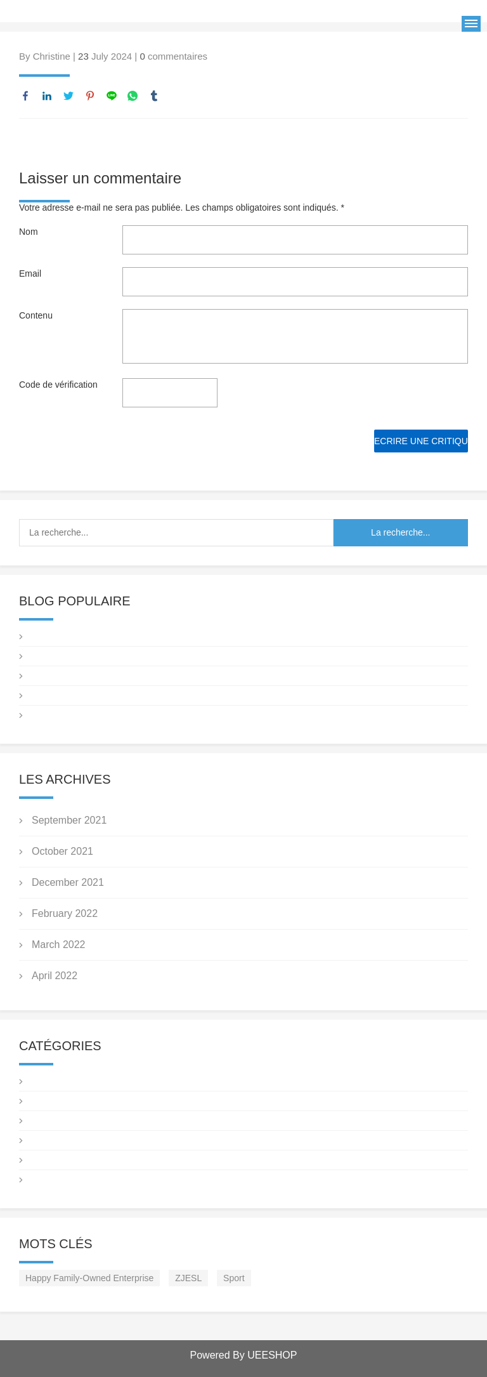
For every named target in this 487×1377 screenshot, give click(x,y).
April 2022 (54, 975)
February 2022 (65, 913)
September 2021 (69, 820)
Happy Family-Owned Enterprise (89, 1278)
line (111, 95)
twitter (68, 95)
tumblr (154, 95)
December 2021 (68, 882)
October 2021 (62, 851)
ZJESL (188, 1278)
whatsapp (132, 95)
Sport (233, 1278)
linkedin (47, 95)
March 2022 (59, 944)
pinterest (90, 95)
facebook (25, 95)
